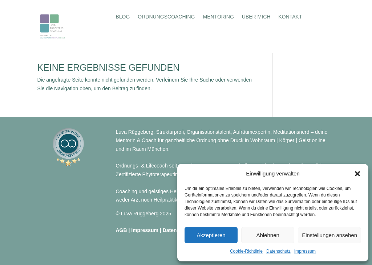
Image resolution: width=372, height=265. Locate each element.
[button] (357, 173)
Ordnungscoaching (166, 17)
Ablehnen (267, 235)
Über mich (256, 17)
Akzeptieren (211, 235)
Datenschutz (278, 251)
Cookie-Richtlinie (246, 251)
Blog (123, 17)
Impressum (305, 251)
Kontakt (290, 17)
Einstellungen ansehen (329, 235)
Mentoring (218, 17)
